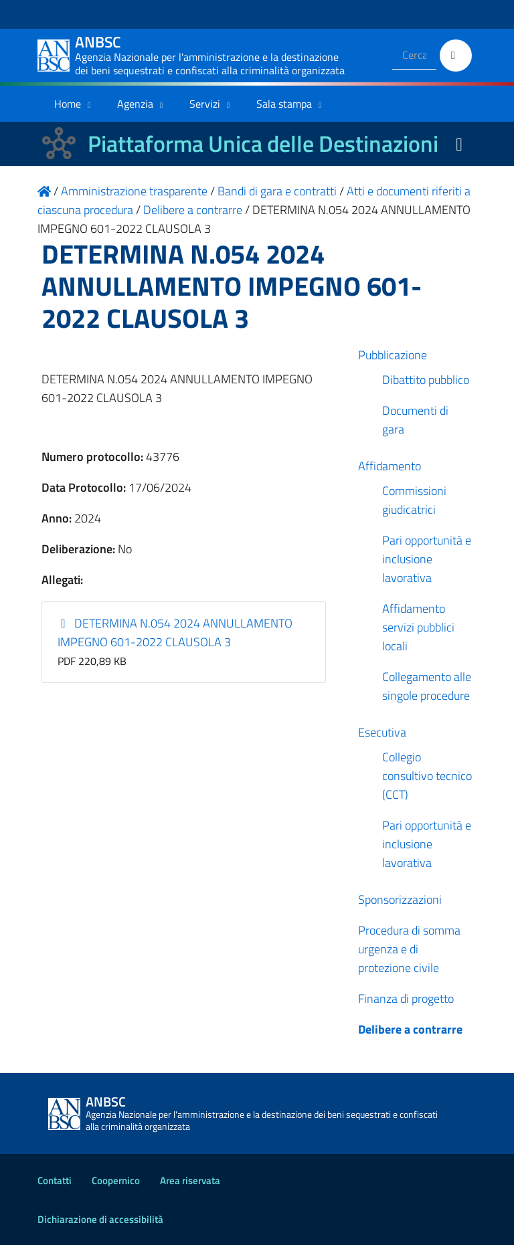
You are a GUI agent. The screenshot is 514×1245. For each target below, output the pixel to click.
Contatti (54, 1180)
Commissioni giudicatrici (414, 500)
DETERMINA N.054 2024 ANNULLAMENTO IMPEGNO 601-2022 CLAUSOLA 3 (175, 632)
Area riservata (190, 1180)
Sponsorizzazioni (400, 899)
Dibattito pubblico (425, 380)
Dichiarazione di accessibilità (100, 1219)
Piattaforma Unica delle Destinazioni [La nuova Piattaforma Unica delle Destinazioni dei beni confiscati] (263, 143)
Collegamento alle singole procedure (426, 686)
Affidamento (389, 466)
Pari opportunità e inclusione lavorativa (426, 559)
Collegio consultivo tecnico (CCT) (427, 775)
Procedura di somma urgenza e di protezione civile (409, 949)
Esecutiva (382, 732)
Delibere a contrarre (410, 1029)
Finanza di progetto (406, 998)
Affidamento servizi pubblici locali (418, 627)
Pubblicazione (392, 355)
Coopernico (116, 1180)
